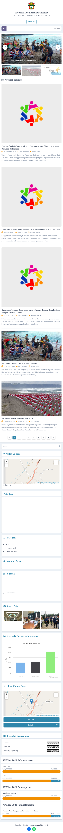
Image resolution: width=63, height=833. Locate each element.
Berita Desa (36, 152)
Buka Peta (31, 719)
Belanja (5, 775)
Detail (43, 725)
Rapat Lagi (10, 594)
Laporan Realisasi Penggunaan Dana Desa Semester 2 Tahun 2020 (31, 229)
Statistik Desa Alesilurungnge (21, 636)
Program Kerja (36, 315)
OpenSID (56, 483)
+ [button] (6, 461)
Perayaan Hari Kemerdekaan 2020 (17, 418)
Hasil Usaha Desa (9, 793)
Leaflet (38, 483)
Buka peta (7, 485)
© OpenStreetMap (46, 483)
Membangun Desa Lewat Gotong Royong (20, 363)
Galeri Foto (11, 606)
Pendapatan (7, 766)
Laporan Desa (35, 232)
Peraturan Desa (11, 551)
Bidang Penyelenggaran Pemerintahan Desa (20, 811)
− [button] (6, 465)
